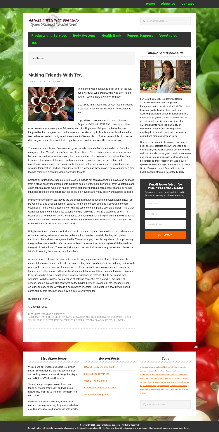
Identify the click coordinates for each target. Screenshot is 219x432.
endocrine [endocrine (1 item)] (176, 371)
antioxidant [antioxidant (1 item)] (144, 367)
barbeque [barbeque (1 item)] (159, 367)
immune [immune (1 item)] (154, 378)
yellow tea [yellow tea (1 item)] (143, 393)
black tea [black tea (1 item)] (166, 367)
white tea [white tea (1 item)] (187, 389)
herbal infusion (115, 317)
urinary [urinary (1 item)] (167, 389)
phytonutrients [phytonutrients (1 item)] (169, 382)
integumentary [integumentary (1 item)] (163, 378)
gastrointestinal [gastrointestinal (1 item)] (145, 374)
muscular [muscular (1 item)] (184, 378)
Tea (63, 314)
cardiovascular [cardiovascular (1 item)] (152, 371)
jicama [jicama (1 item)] (171, 378)
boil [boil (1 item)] (171, 367)
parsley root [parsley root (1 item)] (159, 382)
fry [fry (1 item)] (181, 371)
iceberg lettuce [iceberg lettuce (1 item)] (145, 378)
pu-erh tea (83, 320)
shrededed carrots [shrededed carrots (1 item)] (180, 386)
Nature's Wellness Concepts (55, 21)
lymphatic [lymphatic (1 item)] (177, 378)
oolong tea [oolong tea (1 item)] (150, 382)
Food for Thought (51, 314)
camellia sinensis (85, 317)
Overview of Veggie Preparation (100, 387)
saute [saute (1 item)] (172, 386)
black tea (60, 317)
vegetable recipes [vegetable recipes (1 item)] (176, 389)
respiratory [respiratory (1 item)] (161, 386)
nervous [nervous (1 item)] (143, 382)
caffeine (70, 317)
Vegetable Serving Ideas (96, 394)
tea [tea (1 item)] (151, 389)
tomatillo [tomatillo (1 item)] (161, 389)
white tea (107, 320)
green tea (100, 317)
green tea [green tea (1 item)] (155, 374)
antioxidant (48, 317)
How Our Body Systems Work (99, 367)
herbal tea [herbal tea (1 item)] (183, 374)
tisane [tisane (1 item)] (155, 389)
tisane (98, 320)
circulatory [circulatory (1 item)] (161, 371)
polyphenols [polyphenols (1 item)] (179, 382)
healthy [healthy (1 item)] (165, 374)
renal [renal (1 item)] (145, 386)
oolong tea (39, 320)
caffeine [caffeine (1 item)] (176, 367)
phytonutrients (54, 320)
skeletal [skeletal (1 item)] (143, 389)
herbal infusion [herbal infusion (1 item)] (173, 374)
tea (92, 320)
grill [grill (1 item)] (160, 374)
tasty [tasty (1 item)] (148, 389)
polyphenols (70, 320)
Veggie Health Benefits (95, 380)
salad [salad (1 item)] (167, 386)
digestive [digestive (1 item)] (169, 371)
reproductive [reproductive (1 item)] (151, 386)
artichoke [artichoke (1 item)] (152, 367)
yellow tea (119, 320)
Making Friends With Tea (55, 74)
